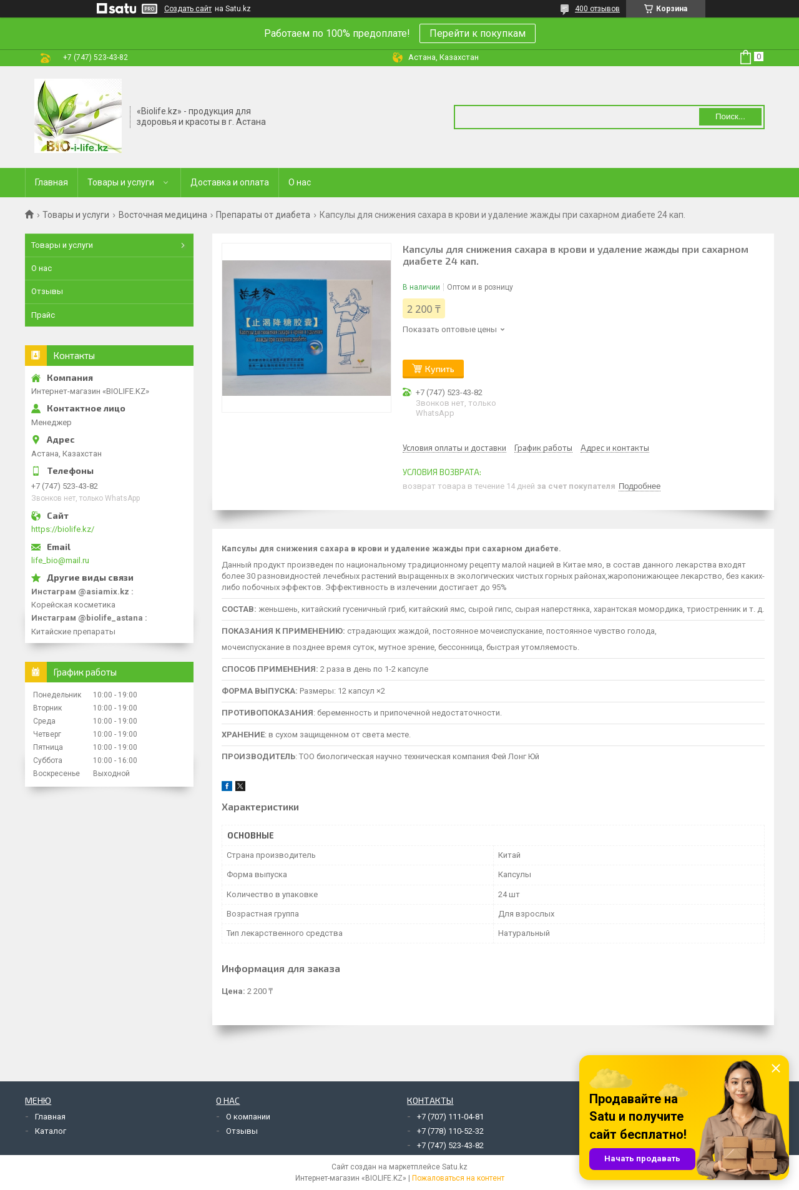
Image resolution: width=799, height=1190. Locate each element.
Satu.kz (455, 1167)
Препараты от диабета (263, 215)
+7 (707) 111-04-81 (450, 1116)
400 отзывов (597, 8)
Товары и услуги (120, 182)
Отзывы (47, 291)
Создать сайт (188, 8)
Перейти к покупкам (477, 33)
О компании (248, 1116)
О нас (299, 182)
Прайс (43, 315)
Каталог (50, 1131)
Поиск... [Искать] (730, 116)
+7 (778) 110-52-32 (450, 1131)
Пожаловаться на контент (458, 1178)
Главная (51, 182)
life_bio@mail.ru (60, 560)
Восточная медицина (163, 215)
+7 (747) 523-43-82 (450, 1145)
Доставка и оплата (229, 182)
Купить (439, 368)
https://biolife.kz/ (62, 529)
